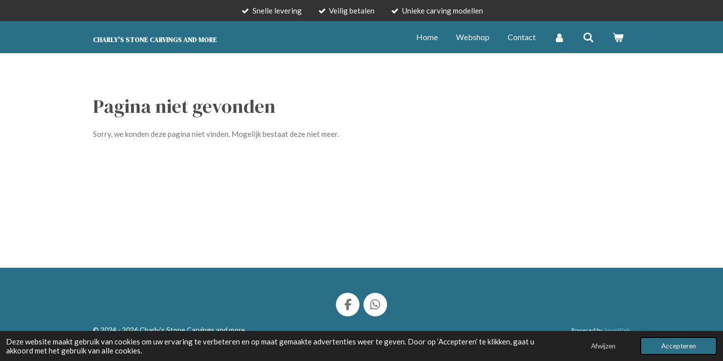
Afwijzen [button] (603, 346)
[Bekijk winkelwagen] (618, 37)
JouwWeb (617, 329)
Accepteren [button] (678, 346)
